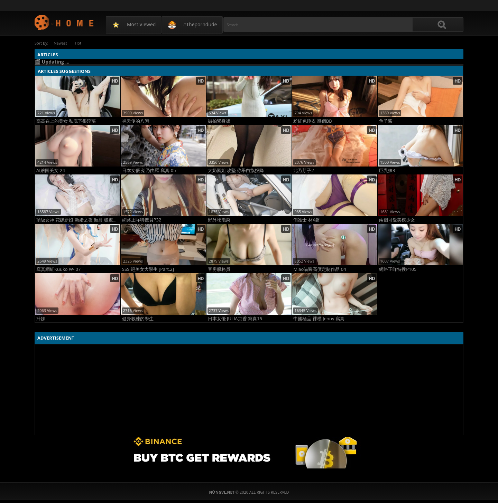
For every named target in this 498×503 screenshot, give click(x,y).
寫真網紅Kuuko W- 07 (58, 269)
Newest (60, 43)
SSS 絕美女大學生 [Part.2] (148, 269)
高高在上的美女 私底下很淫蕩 (66, 121)
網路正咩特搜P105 (397, 269)
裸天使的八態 (135, 121)
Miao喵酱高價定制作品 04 (319, 269)
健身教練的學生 (138, 319)
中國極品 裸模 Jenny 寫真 (318, 319)
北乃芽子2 (303, 170)
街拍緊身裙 (219, 121)
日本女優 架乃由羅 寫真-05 (149, 170)
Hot (79, 43)
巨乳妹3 (387, 170)
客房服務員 (219, 269)
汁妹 (40, 319)
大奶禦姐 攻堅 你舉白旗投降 (236, 170)
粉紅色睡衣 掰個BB (312, 121)
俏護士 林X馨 (306, 220)
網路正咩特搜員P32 (142, 220)
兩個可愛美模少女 (397, 220)
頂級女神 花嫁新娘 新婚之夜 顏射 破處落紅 (78, 220)
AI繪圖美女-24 (50, 170)
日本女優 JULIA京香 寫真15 (235, 319)
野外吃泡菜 (219, 220)
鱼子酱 (386, 121)
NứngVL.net (64, 22)
